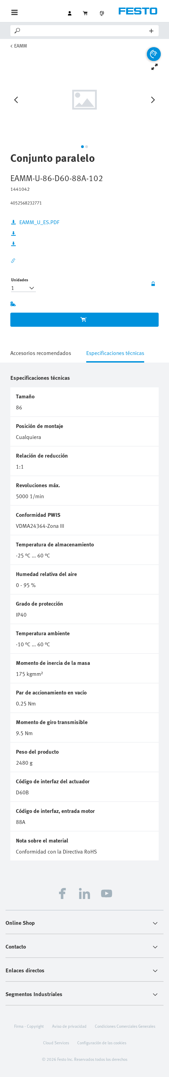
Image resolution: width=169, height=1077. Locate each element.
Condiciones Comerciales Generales (125, 1026)
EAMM (20, 45)
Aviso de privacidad (69, 1026)
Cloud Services (56, 1042)
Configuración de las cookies (101, 1042)
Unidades (19, 279)
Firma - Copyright (29, 1026)
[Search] (85, 30)
